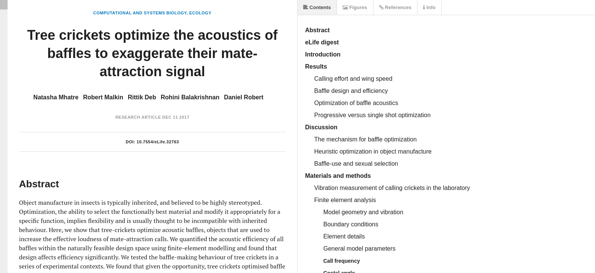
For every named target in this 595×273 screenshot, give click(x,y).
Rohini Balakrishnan (190, 97)
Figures (355, 7)
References (395, 7)
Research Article (138, 117)
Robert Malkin (103, 97)
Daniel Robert (243, 97)
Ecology (200, 13)
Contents (317, 7)
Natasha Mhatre (56, 97)
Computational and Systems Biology (140, 13)
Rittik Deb (142, 97)
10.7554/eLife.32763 (158, 142)
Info (429, 7)
